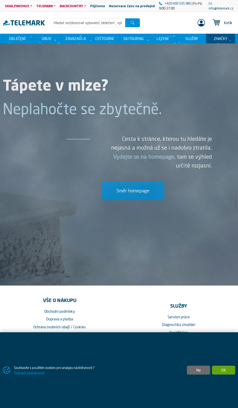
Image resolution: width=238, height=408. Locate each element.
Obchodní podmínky (59, 311)
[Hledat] (132, 22)
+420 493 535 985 (175, 3)
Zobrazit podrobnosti (29, 373)
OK (223, 370)
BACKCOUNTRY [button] (71, 6)
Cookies (79, 327)
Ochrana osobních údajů (51, 327)
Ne (198, 370)
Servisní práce (179, 317)
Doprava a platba (59, 319)
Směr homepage (132, 191)
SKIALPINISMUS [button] (17, 6)
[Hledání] (88, 22)
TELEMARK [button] (44, 6)
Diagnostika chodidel (178, 324)
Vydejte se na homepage (143, 156)
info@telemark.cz (221, 5)
